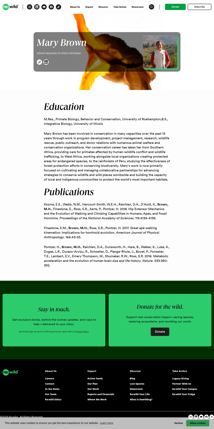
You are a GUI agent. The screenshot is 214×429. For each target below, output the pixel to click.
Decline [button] (178, 423)
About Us (75, 7)
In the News (52, 388)
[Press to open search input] (151, 7)
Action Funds (95, 378)
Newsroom (138, 7)
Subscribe (199, 6)
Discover (103, 7)
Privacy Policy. (82, 331)
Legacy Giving (180, 378)
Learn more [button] (106, 423)
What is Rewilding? (141, 399)
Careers (49, 378)
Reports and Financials (100, 394)
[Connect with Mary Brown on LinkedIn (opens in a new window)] (46, 62)
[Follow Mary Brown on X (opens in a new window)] (39, 62)
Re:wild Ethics (53, 399)
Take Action (119, 7)
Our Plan (92, 383)
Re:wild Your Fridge (183, 394)
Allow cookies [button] (198, 423)
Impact (89, 7)
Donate (175, 6)
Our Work (93, 388)
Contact (49, 383)
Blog (132, 378)
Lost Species (137, 383)
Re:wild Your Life (140, 394)
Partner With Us (181, 383)
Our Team (50, 394)
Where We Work (97, 399)
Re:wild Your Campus (184, 388)
